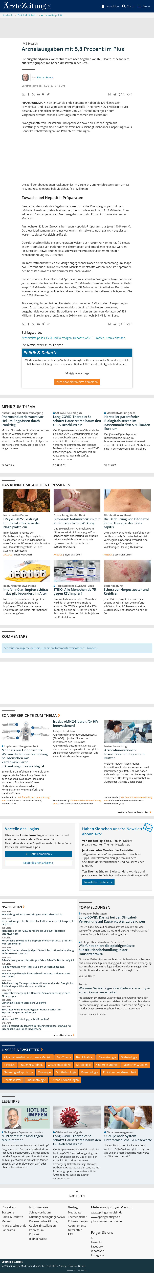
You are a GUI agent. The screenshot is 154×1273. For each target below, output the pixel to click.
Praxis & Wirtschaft (14, 1226)
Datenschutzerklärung (43, 1221)
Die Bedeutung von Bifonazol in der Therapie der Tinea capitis (126, 523)
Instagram (97, 1255)
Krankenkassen (115, 338)
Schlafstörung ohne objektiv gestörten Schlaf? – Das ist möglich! (38, 960)
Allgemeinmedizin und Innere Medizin (28, 1057)
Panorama (8, 1230)
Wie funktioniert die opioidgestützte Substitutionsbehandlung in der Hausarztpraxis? (38, 952)
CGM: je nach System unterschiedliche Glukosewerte (128, 1138)
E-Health (9, 1065)
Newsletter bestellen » (98, 882)
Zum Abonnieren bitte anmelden (77, 382)
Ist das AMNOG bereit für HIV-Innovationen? (76, 724)
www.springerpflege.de (105, 1217)
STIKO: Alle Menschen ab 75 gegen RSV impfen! (75, 592)
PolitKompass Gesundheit (119, 1073)
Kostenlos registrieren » (38, 863)
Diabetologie (129, 1057)
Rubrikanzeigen (78, 1221)
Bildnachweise (38, 1239)
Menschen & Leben (135, 1065)
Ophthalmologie (66, 1073)
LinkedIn (96, 1242)
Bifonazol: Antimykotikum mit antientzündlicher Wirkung (77, 521)
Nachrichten (12, 907)
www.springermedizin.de (106, 1213)
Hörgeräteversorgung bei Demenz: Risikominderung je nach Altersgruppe (36, 995)
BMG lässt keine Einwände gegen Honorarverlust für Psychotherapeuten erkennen (32, 1011)
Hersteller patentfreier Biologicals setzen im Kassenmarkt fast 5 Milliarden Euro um (127, 423)
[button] (143, 6)
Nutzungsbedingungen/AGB (47, 1217)
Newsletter (75, 1230)
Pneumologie (89, 1073)
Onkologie (44, 1073)
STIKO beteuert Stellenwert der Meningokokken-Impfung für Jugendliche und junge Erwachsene (36, 1028)
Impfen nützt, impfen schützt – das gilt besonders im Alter (25, 592)
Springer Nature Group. (72, 1266)
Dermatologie (107, 1057)
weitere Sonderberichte (135, 812)
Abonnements (77, 1226)
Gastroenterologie (59, 1065)
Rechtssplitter (12, 1080)
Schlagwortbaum (40, 1213)
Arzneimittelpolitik (33, 338)
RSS (70, 1235)
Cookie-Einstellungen (42, 1226)
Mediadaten (75, 1213)
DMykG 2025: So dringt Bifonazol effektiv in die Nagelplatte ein (21, 523)
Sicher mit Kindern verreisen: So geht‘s (24, 1003)
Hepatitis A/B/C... (83, 338)
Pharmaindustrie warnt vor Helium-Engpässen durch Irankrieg (22, 421)
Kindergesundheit (107, 1065)
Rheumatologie (36, 1080)
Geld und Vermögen (59, 338)
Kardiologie (83, 1065)
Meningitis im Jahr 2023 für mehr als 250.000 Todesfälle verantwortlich (33, 932)
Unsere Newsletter (20, 1050)
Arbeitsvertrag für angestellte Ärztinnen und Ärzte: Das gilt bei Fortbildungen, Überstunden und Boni (38, 985)
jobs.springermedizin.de (106, 1221)
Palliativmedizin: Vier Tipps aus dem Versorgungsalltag (33, 967)
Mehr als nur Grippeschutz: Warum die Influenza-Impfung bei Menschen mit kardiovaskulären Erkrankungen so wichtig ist (25, 758)
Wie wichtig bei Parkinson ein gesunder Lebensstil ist (32, 914)
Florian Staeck (45, 77)
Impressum (36, 1230)
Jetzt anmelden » (38, 854)
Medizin (7, 1221)
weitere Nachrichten (64, 1035)
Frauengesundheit (31, 1065)
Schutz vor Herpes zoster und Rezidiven (126, 592)
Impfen (100, 338)
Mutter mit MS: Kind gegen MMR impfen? (25, 1019)
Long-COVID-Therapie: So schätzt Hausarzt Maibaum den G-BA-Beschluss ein (77, 421)
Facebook (97, 1247)
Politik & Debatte (12, 1217)
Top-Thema (64, 1057)
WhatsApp (97, 1251)
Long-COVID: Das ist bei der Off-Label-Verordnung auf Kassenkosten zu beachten (112, 920)
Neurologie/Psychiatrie (18, 1073)
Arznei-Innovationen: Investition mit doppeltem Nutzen (124, 754)
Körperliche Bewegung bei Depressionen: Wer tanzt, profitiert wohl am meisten (37, 942)
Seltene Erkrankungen (65, 1080)
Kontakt (34, 1235)
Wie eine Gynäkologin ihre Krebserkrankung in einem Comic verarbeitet (36, 975)
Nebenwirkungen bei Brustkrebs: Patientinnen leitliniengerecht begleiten (38, 923)
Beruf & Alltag (84, 1057)
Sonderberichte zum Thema (29, 715)
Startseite (8, 1213)
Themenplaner (77, 1217)
